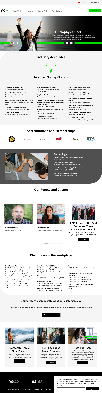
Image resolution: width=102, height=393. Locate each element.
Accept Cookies (93, 389)
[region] (78, 384)
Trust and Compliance (14, 389)
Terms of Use (47, 389)
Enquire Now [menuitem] (95, 10)
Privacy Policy (27, 389)
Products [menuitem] (30, 11)
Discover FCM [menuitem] (42, 11)
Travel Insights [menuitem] (57, 11)
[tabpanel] (51, 219)
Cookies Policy (38, 389)
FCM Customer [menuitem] (93, 2)
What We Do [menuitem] (17, 11)
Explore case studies (51, 315)
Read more (85, 240)
